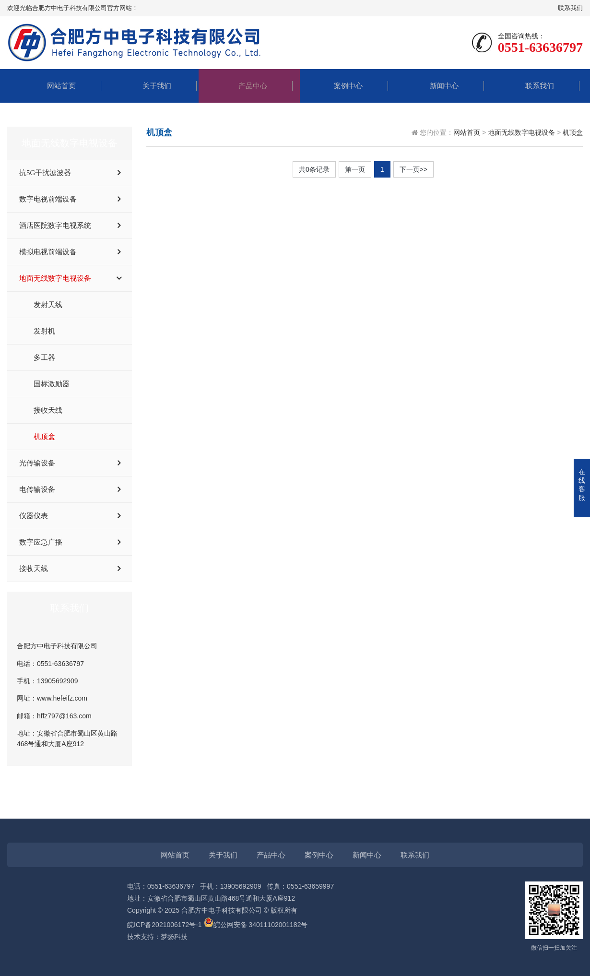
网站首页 (54, 86)
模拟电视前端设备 (48, 252)
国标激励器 (52, 384)
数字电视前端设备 (48, 199)
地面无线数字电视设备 (55, 278)
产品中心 (245, 86)
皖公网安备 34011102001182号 (260, 924)
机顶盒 (44, 436)
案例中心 (341, 86)
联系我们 (570, 8)
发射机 (44, 331)
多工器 (44, 357)
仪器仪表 (33, 516)
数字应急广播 (40, 542)
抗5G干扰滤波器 (45, 173)
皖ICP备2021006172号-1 (164, 924)
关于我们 (149, 86)
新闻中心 (437, 86)
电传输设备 (37, 489)
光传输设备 (37, 463)
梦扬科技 (174, 936)
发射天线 (48, 305)
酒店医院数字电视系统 (55, 225)
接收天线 (48, 410)
